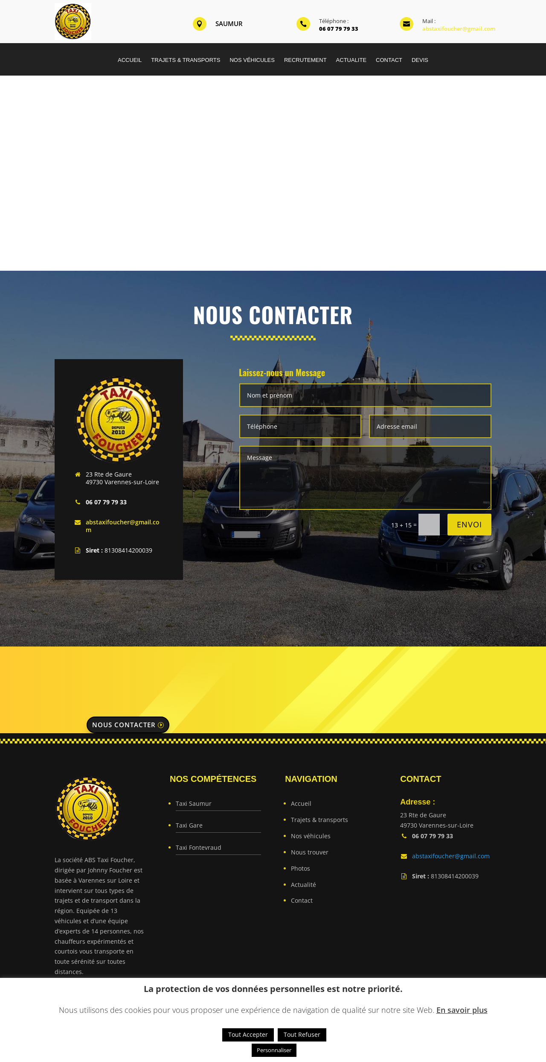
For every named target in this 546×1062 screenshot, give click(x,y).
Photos (300, 868)
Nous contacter (124, 724)
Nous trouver (309, 852)
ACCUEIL (130, 60)
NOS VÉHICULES (251, 60)
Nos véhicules (311, 836)
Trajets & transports (319, 820)
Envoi (469, 524)
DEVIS (420, 60)
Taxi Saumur (194, 803)
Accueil (301, 803)
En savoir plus (462, 1010)
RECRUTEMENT (305, 60)
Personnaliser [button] (274, 1050)
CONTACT (389, 60)
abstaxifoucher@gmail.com (458, 28)
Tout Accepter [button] (248, 1034)
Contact (302, 900)
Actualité (303, 885)
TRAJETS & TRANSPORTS (185, 60)
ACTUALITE (351, 60)
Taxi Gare (189, 825)
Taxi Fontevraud (198, 847)
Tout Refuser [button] (302, 1034)
